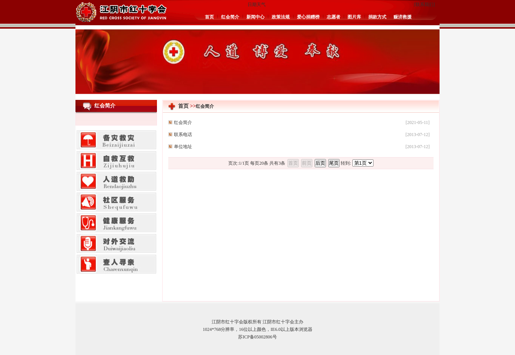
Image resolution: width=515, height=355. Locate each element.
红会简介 (230, 17)
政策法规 (281, 17)
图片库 (354, 17)
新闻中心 (255, 17)
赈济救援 (403, 17)
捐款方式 (377, 17)
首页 (209, 17)
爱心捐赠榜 (308, 17)
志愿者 (333, 17)
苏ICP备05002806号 (257, 337)
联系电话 (183, 134)
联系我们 (424, 4)
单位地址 (183, 146)
